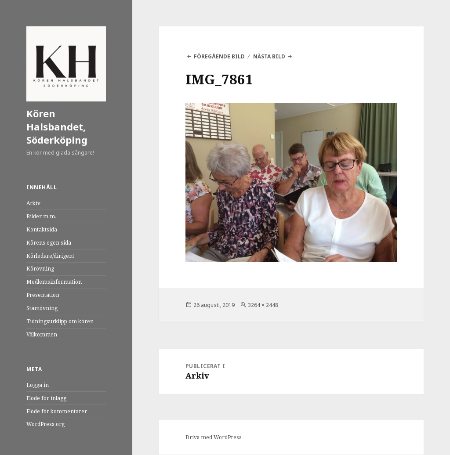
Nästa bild (269, 56)
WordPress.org (45, 424)
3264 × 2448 (263, 305)
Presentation (42, 295)
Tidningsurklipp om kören (60, 321)
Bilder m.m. (41, 216)
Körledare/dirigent (50, 256)
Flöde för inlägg (46, 398)
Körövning (40, 268)
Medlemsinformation (54, 281)
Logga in (37, 385)
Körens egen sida (48, 242)
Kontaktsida (41, 229)
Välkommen (41, 334)
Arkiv (33, 203)
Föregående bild (219, 56)
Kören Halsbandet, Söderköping (56, 126)
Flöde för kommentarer (56, 411)
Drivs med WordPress (213, 437)
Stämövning (42, 308)
